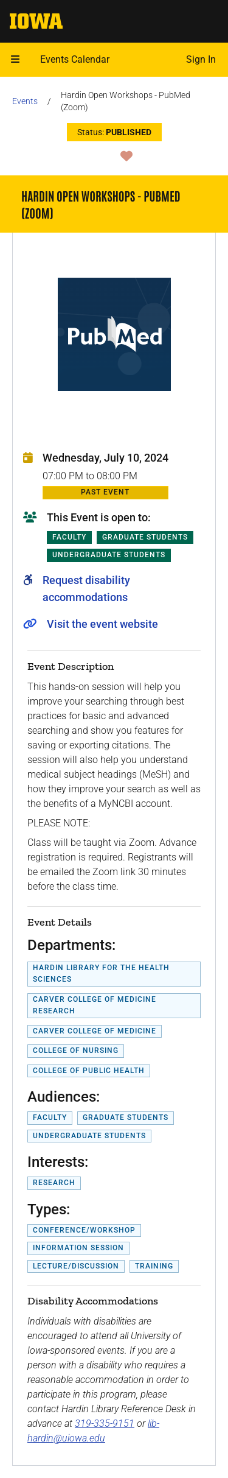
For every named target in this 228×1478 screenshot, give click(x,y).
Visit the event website (102, 624)
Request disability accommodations (86, 589)
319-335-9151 (104, 1423)
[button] (15, 60)
